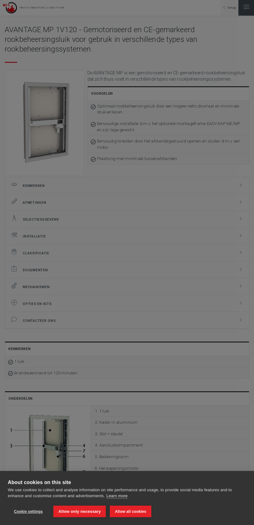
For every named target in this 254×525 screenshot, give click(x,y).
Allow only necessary (79, 511)
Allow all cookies (130, 511)
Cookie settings (28, 511)
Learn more (117, 496)
